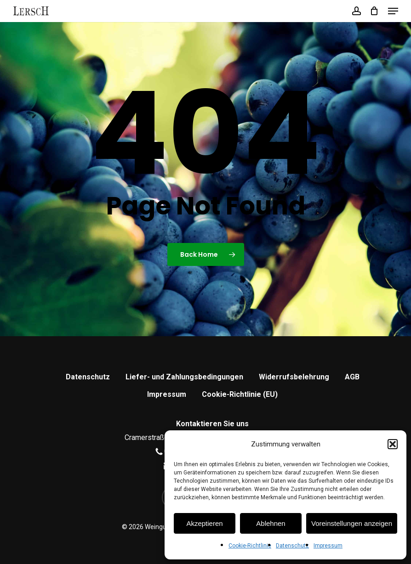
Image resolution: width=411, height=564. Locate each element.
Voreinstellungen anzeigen (351, 523)
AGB (352, 376)
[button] (392, 444)
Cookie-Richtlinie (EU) (240, 394)
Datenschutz (292, 545)
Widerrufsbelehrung (294, 376)
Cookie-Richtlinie (249, 545)
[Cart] (374, 11)
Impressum (328, 545)
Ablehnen (270, 523)
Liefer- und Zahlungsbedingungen (184, 376)
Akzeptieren (204, 523)
